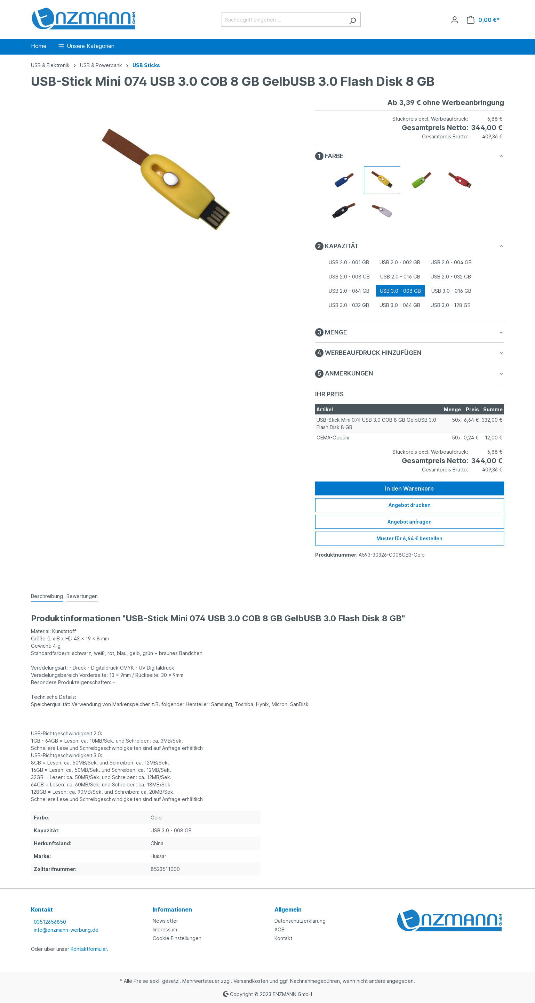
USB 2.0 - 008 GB (349, 277)
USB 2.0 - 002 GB (400, 262)
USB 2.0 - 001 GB (349, 262)
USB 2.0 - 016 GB (400, 277)
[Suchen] (352, 20)
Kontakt (283, 938)
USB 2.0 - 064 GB (349, 291)
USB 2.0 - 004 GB (451, 262)
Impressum (165, 929)
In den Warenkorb (409, 488)
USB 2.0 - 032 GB (451, 277)
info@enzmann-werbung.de (66, 930)
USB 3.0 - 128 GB (451, 305)
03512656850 (50, 922)
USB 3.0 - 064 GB (400, 305)
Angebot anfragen (410, 522)
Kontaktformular (89, 949)
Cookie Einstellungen (177, 938)
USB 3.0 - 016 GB (451, 291)
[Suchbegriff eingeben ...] (283, 20)
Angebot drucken (410, 505)
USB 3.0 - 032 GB (349, 305)
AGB (279, 929)
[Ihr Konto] (455, 19)
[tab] (47, 596)
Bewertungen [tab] (82, 596)
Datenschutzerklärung (300, 921)
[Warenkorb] (483, 19)
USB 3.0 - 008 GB (400, 291)
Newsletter (165, 921)
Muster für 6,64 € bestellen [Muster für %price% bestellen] (409, 538)
